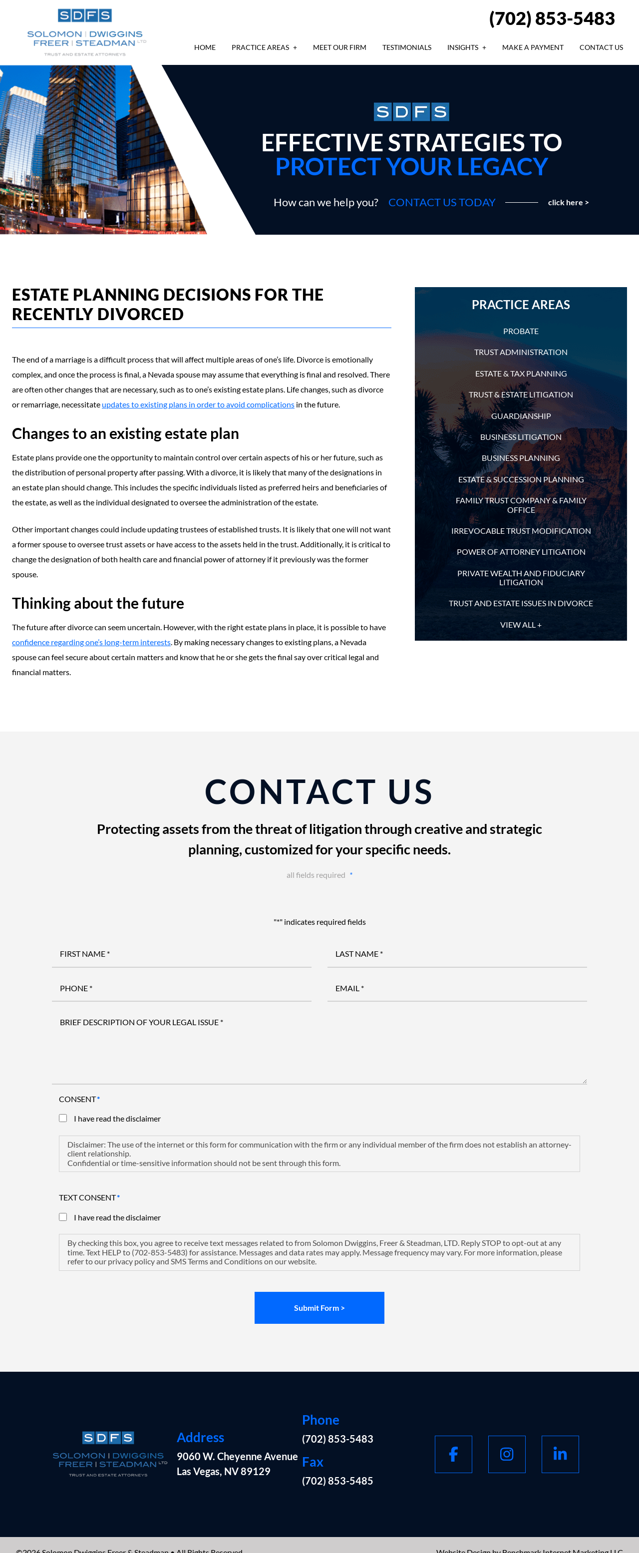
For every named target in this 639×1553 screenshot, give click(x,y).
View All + (521, 624)
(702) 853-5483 (552, 18)
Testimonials (406, 47)
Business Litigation (521, 436)
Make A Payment (533, 47)
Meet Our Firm (339, 47)
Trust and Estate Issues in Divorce (521, 603)
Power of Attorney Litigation (521, 551)
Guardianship (521, 415)
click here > (568, 202)
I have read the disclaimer (117, 1118)
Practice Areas (260, 47)
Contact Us (601, 47)
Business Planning (521, 457)
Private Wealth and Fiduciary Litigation (521, 577)
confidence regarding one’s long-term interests (91, 642)
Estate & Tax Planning (521, 373)
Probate (521, 331)
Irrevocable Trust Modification (521, 530)
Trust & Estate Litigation (521, 394)
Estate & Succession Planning (521, 479)
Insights (462, 47)
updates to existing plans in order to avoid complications (198, 404)
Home (205, 47)
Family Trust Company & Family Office (521, 504)
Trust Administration (521, 352)
